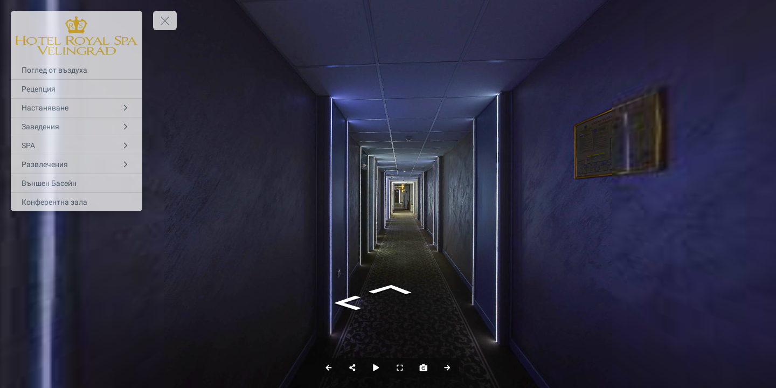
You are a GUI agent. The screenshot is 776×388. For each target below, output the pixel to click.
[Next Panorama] (447, 367)
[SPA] (76, 145)
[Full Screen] (400, 367)
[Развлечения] (76, 164)
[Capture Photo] (423, 367)
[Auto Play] (376, 367)
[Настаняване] (76, 108)
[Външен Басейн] (76, 183)
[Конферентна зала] (76, 202)
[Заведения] (76, 126)
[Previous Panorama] (329, 367)
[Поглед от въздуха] (76, 70)
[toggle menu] (165, 20)
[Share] (352, 367)
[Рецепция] (76, 89)
